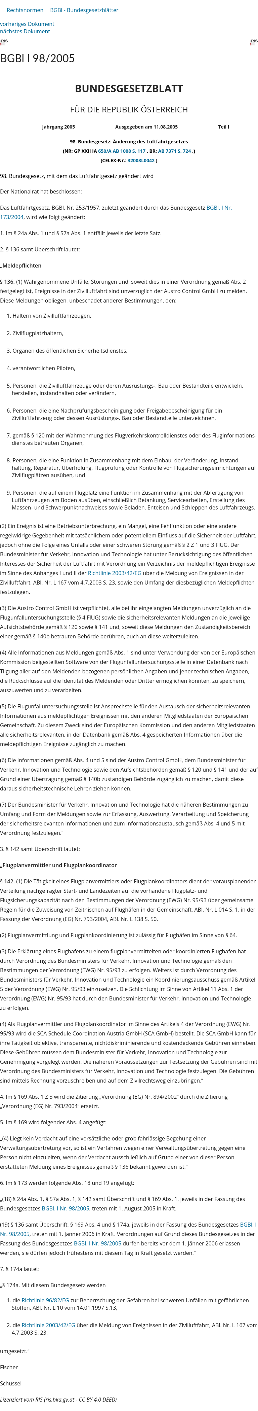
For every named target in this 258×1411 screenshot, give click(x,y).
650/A (105, 151)
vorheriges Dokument (27, 24)
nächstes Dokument (25, 31)
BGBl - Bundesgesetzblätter (84, 10)
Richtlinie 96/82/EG (46, 1300)
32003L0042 (142, 160)
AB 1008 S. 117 (129, 151)
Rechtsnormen (25, 10)
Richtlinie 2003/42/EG (115, 573)
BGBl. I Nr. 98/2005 (65, 1208)
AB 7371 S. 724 (175, 151)
